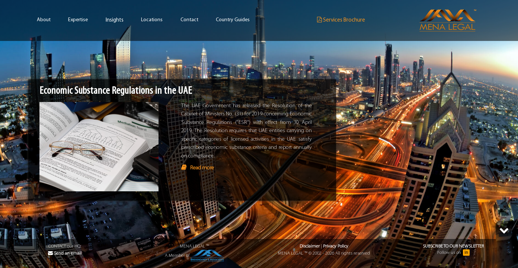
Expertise (78, 20)
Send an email (64, 253)
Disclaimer (310, 246)
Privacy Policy (335, 246)
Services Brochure (341, 20)
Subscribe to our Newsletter (453, 246)
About (44, 20)
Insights (115, 20)
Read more (202, 168)
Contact (189, 20)
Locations (152, 20)
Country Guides (233, 20)
